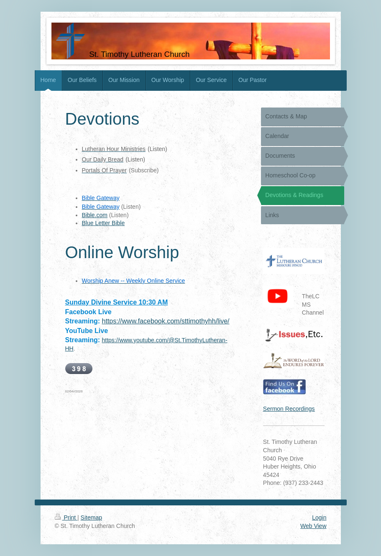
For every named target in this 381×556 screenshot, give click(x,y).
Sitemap (91, 517)
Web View (313, 526)
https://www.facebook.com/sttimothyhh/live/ (166, 321)
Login (319, 517)
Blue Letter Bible (103, 223)
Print (66, 517)
